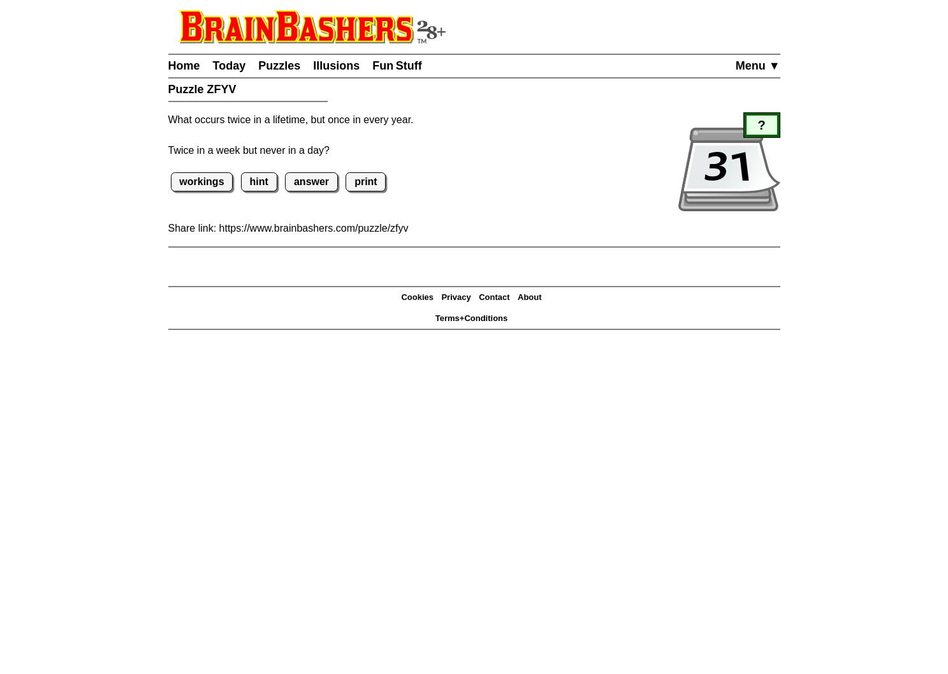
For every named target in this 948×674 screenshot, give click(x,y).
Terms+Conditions (471, 318)
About (530, 297)
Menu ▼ (758, 65)
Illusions (336, 65)
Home (184, 65)
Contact (494, 297)
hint (259, 181)
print (365, 181)
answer (311, 181)
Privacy (455, 297)
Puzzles (279, 65)
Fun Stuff (397, 65)
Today (229, 65)
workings (201, 181)
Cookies (417, 297)
